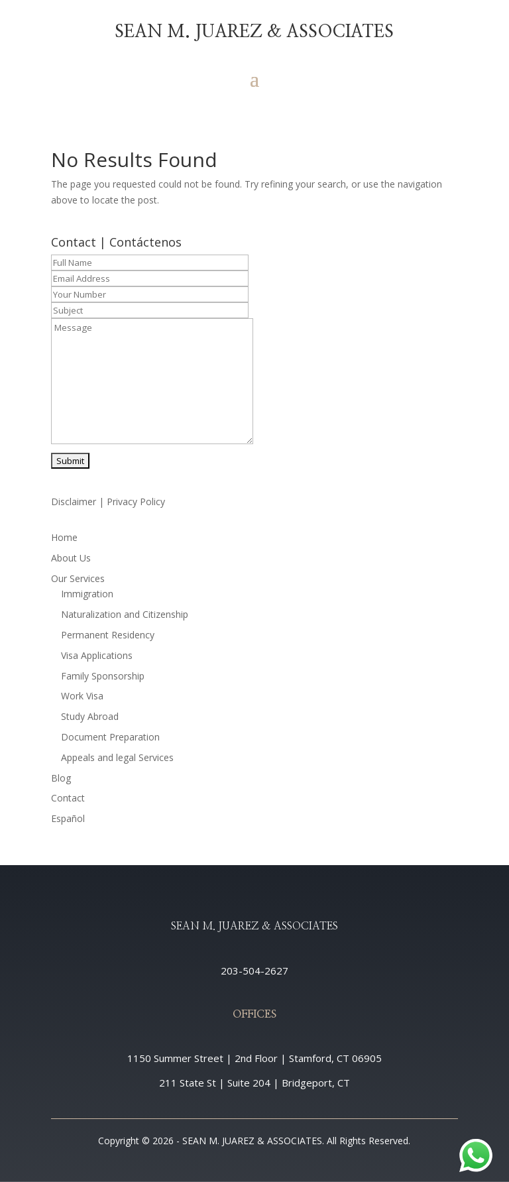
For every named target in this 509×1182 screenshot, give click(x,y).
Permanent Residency (107, 634)
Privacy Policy (136, 501)
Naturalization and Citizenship (124, 614)
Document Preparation (110, 737)
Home (64, 537)
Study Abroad (90, 716)
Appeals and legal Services (117, 757)
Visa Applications (97, 655)
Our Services (78, 578)
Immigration (87, 593)
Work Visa (82, 695)
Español (68, 818)
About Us (71, 558)
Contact (68, 798)
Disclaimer (73, 501)
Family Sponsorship (102, 676)
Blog (61, 778)
